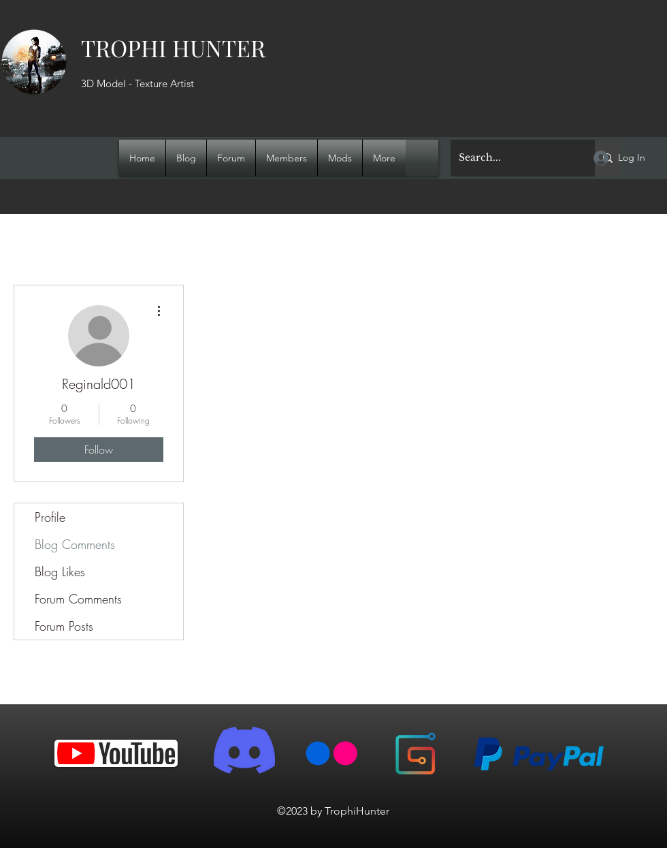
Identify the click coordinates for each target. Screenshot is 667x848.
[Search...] (512, 158)
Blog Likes (60, 571)
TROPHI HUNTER (173, 47)
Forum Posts (64, 626)
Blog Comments (75, 544)
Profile (50, 517)
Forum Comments (78, 599)
